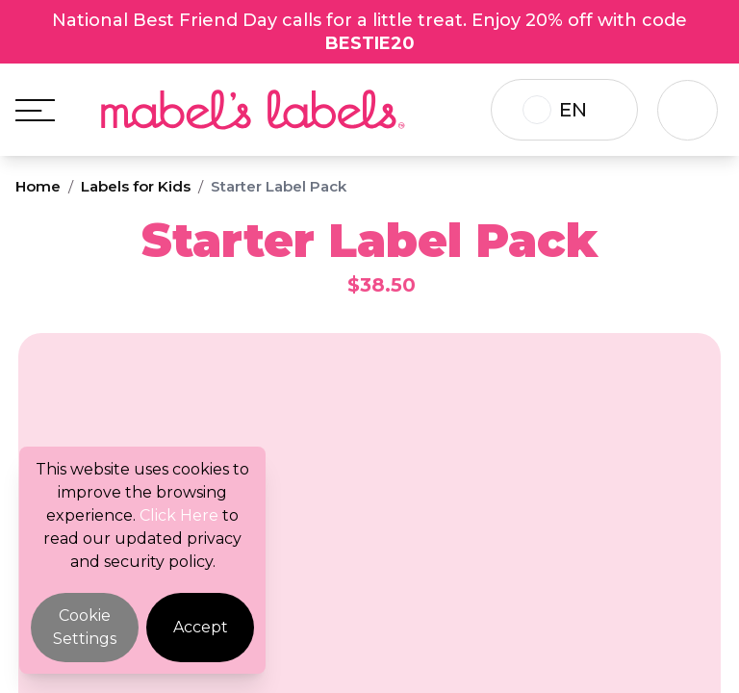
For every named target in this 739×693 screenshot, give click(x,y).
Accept (200, 627)
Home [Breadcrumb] (38, 186)
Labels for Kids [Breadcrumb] (136, 186)
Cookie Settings (84, 627)
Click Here (179, 515)
